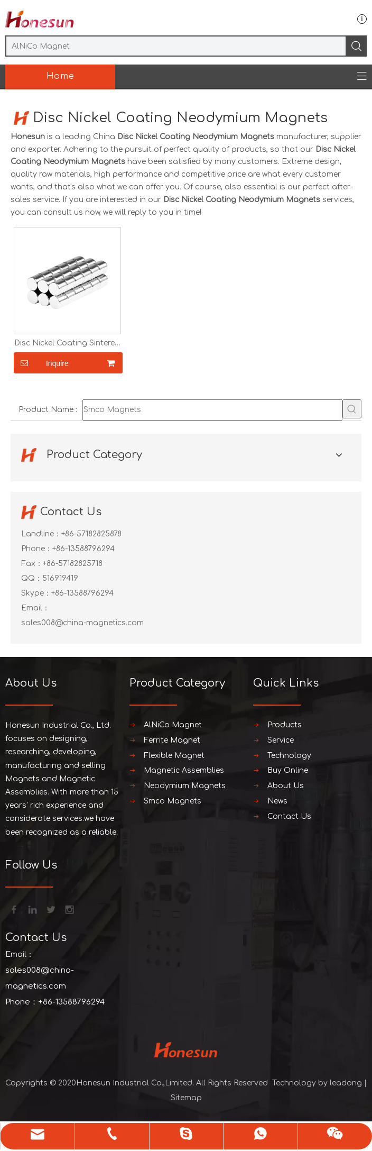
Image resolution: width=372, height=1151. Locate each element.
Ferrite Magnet (172, 740)
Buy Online (287, 770)
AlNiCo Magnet (173, 725)
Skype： (36, 593)
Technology (289, 756)
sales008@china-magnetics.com (82, 623)
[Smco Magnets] (212, 410)
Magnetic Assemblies (184, 770)
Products (284, 725)
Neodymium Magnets (185, 786)
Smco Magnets (172, 801)
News (277, 801)
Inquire (41, 362)
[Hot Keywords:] (351, 408)
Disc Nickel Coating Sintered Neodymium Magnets (67, 343)
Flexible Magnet (174, 756)
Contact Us (289, 816)
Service (280, 740)
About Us (285, 786)
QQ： (31, 578)
